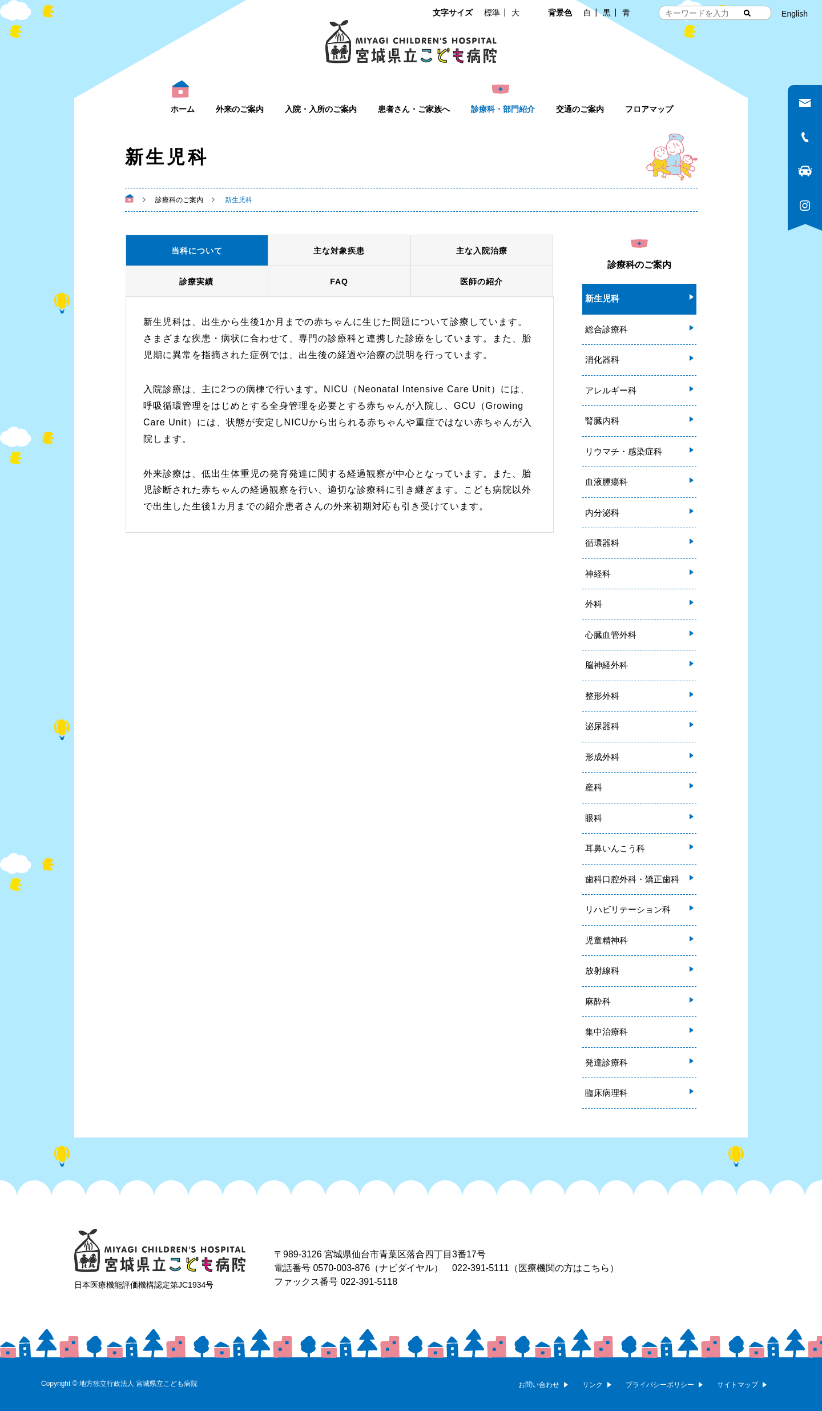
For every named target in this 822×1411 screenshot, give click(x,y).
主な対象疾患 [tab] (339, 250)
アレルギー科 (610, 390)
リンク (592, 1385)
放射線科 (602, 970)
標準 (492, 12)
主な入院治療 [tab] (481, 250)
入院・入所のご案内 (321, 109)
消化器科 (602, 359)
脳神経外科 (606, 665)
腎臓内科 (602, 420)
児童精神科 (606, 940)
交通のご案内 (580, 109)
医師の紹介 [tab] (481, 281)
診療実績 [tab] (196, 281)
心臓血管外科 (610, 635)
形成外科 (602, 757)
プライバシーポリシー (660, 1385)
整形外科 (602, 696)
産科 (593, 787)
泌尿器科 (602, 726)
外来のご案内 (240, 109)
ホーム (183, 109)
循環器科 (602, 543)
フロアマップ (649, 109)
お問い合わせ (538, 1385)
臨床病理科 (606, 1093)
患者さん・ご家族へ (414, 109)
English (794, 13)
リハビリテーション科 (628, 909)
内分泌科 (602, 512)
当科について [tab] (197, 250)
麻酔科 (598, 1001)
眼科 (593, 818)
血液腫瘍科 (606, 482)
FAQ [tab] (339, 281)
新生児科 (602, 298)
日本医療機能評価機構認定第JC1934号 (143, 1284)
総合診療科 (606, 329)
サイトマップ (737, 1385)
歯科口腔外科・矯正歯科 (632, 879)
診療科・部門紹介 (503, 109)
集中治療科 (606, 1031)
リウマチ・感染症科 (623, 451)
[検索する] (747, 13)
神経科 (598, 573)
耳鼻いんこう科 (615, 848)
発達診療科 (606, 1062)
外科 (593, 604)
